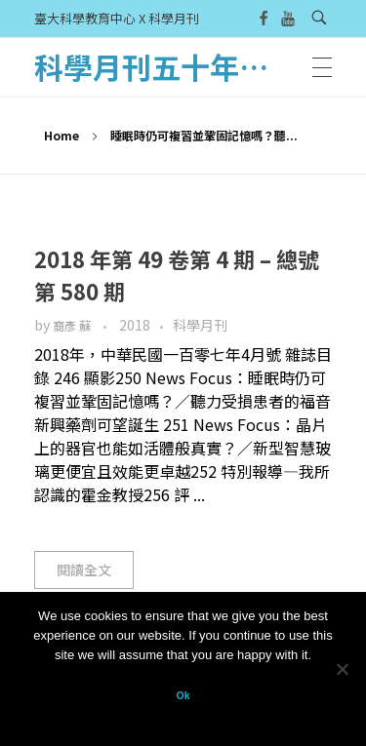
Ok (182, 695)
